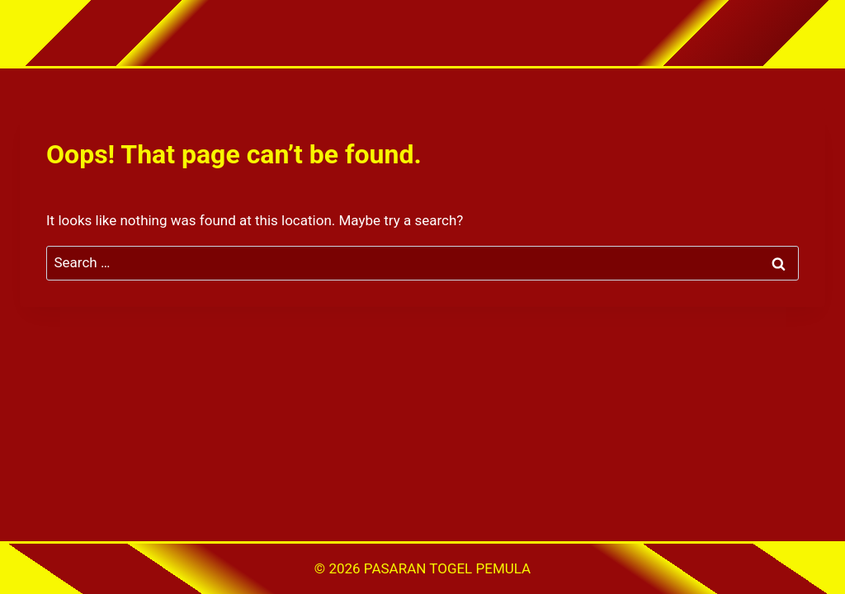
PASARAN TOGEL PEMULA (447, 568)
